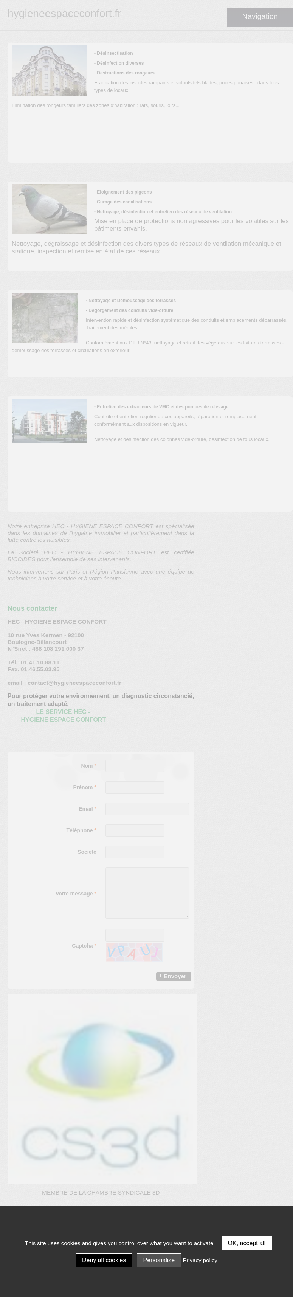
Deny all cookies (104, 1260)
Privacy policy (200, 1260)
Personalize (159, 1260)
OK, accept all (247, 1243)
